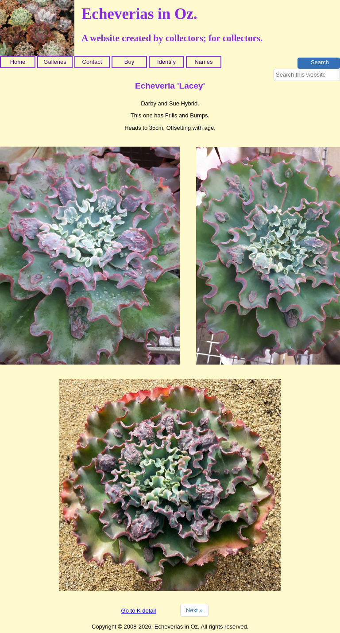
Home (18, 61)
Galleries (54, 61)
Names (203, 61)
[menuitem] (18, 62)
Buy (129, 61)
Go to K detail (138, 610)
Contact (92, 61)
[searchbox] (307, 75)
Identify (166, 61)
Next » (194, 610)
